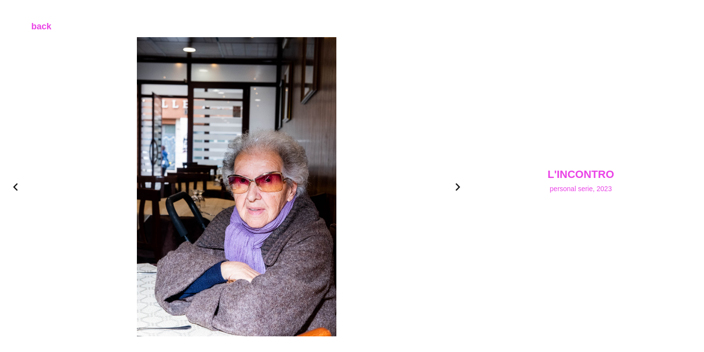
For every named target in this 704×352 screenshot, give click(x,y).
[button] (31, 186)
